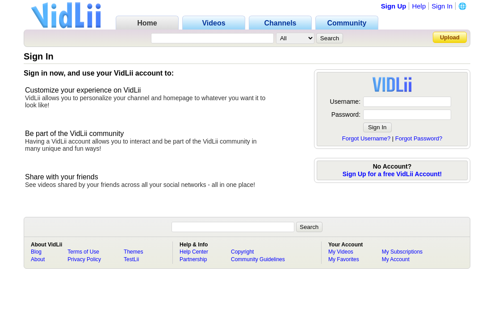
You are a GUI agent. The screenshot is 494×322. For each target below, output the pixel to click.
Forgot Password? (419, 138)
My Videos (340, 252)
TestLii (131, 259)
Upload (450, 37)
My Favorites (343, 259)
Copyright (242, 252)
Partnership (193, 259)
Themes (133, 252)
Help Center (194, 252)
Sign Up (393, 6)
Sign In (441, 6)
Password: (345, 114)
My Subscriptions (402, 252)
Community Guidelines (258, 259)
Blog (36, 252)
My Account (396, 259)
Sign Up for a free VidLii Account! (392, 174)
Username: (345, 101)
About (38, 259)
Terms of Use (83, 252)
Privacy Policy (84, 259)
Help (419, 6)
